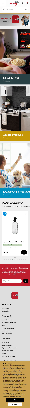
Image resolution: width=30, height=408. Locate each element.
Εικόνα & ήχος (6, 342)
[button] (4, 259)
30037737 (14, 247)
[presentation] (14, 257)
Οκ (15, 399)
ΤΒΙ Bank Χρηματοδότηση (9, 322)
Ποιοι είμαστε (5, 308)
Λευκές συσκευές (7, 345)
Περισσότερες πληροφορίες (15, 396)
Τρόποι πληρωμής (7, 331)
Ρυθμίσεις (15, 404)
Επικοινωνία (5, 311)
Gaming (4, 353)
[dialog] (15, 384)
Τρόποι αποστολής (7, 333)
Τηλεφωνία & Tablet (7, 350)
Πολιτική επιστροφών (8, 328)
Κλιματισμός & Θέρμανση (9, 348)
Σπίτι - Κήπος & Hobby (8, 356)
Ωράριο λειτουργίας (7, 320)
